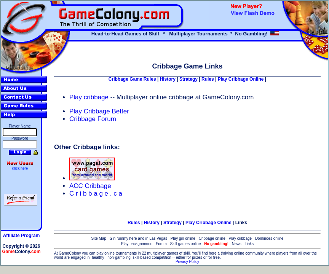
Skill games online (185, 244)
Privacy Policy (187, 262)
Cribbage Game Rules (132, 79)
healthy (98, 257)
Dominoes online (269, 238)
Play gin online (183, 238)
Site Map (98, 238)
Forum (161, 244)
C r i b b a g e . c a (95, 193)
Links (241, 222)
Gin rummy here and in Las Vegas (138, 238)
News (236, 244)
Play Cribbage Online (241, 79)
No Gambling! (251, 34)
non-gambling (119, 257)
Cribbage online (212, 238)
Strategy (188, 79)
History (168, 79)
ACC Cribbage (90, 186)
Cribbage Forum (92, 119)
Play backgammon (136, 244)
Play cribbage (89, 97)
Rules (207, 79)
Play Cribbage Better (99, 111)
